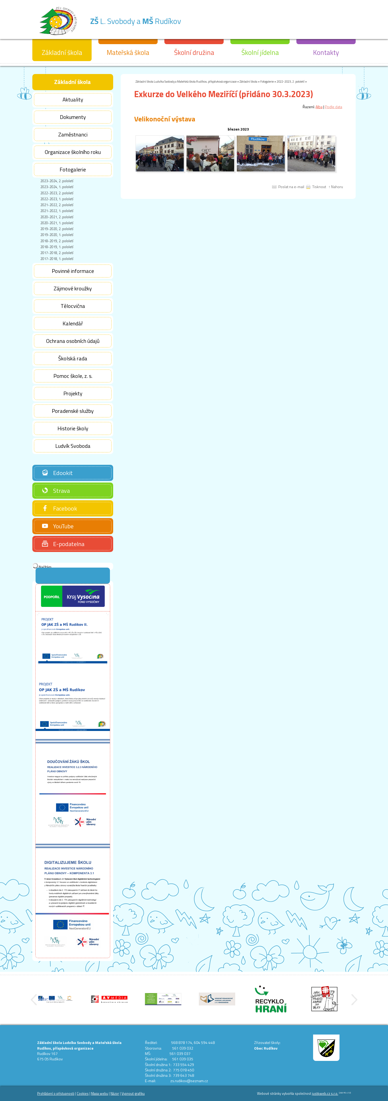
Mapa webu (99, 1093)
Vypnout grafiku (133, 1093)
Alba (319, 107)
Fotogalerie (267, 81)
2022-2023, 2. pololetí (290, 81)
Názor (114, 1093)
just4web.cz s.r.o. (325, 1093)
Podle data (333, 107)
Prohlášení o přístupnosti (55, 1093)
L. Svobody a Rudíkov (157, 20)
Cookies (83, 1093)
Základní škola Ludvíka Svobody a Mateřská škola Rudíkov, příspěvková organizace (186, 81)
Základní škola (248, 81)
